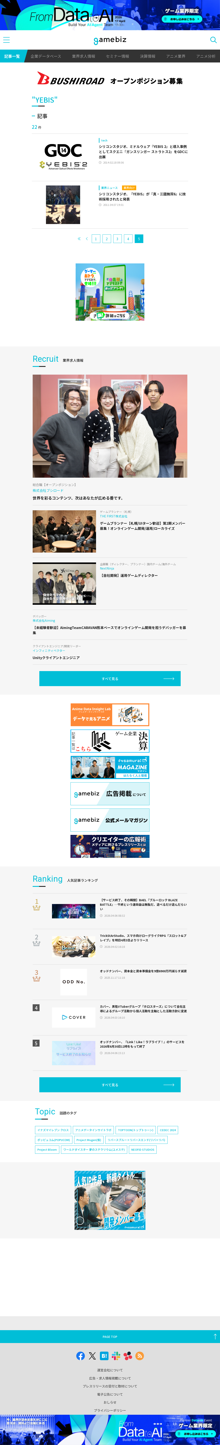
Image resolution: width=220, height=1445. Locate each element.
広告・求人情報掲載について (110, 1378)
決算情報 (147, 56)
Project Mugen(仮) (88, 1140)
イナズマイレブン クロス (53, 1130)
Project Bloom (47, 1149)
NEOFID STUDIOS (142, 1149)
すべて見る (110, 678)
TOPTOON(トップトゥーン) (135, 1130)
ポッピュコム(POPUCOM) (53, 1140)
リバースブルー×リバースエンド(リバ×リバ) (136, 1140)
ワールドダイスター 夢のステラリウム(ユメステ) (94, 1149)
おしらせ (110, 1402)
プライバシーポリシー (110, 1410)
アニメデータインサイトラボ (93, 1130)
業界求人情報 (83, 56)
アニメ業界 (175, 56)
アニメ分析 (205, 56)
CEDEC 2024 (168, 1130)
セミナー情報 (117, 56)
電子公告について (110, 1394)
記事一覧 (12, 56)
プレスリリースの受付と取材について (110, 1386)
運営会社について (110, 1370)
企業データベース (46, 56)
